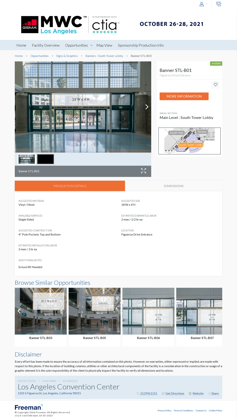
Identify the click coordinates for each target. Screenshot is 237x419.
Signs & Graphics (67, 55)
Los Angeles (70, 381)
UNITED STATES (27, 381)
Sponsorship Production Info (143, 45)
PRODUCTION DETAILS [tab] (70, 186)
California (49, 381)
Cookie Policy (215, 410)
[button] (204, 4)
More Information (184, 96)
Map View (106, 45)
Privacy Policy (164, 410)
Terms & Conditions (183, 410)
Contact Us (201, 410)
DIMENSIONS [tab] (174, 186)
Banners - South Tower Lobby (104, 55)
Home (21, 45)
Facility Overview (46, 45)
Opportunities (77, 45)
